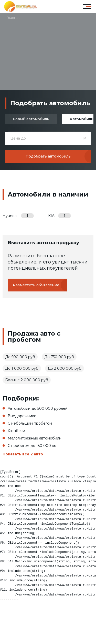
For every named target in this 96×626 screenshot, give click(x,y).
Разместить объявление (36, 285)
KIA (59, 215)
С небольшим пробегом (30, 423)
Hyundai (18, 215)
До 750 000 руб (59, 357)
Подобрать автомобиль (48, 156)
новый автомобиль (31, 119)
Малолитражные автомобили (34, 438)
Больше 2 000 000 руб (26, 380)
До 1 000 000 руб (21, 368)
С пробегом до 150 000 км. (32, 445)
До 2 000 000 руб (64, 368)
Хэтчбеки (16, 431)
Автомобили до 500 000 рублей (38, 408)
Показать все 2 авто (23, 454)
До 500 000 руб (20, 357)
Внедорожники (22, 416)
